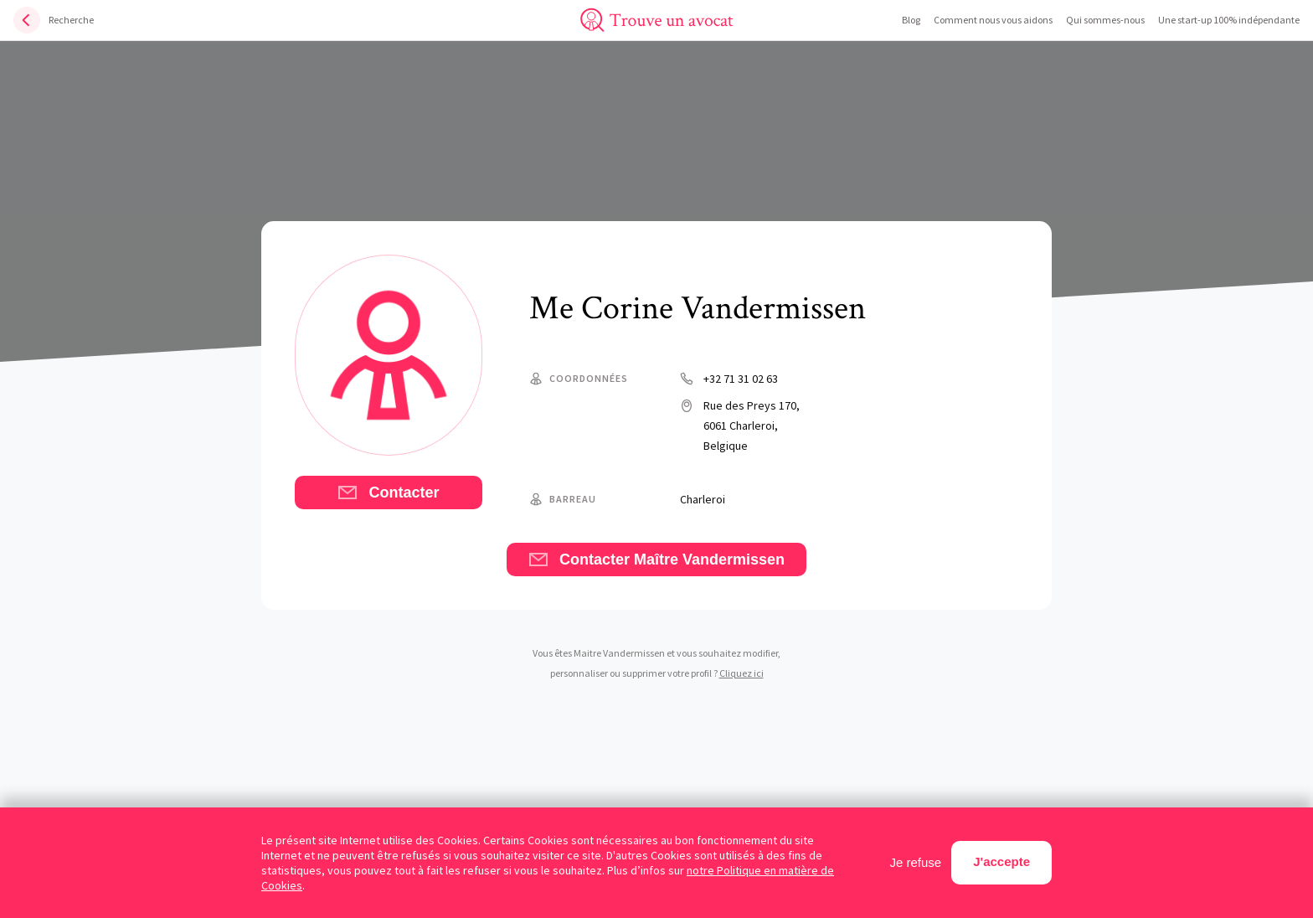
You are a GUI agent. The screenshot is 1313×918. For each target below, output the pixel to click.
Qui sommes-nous (1105, 19)
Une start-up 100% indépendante (1229, 19)
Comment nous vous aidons (993, 19)
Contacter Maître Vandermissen (656, 559)
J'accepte (1001, 861)
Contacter (388, 492)
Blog (911, 19)
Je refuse (916, 862)
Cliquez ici (741, 673)
